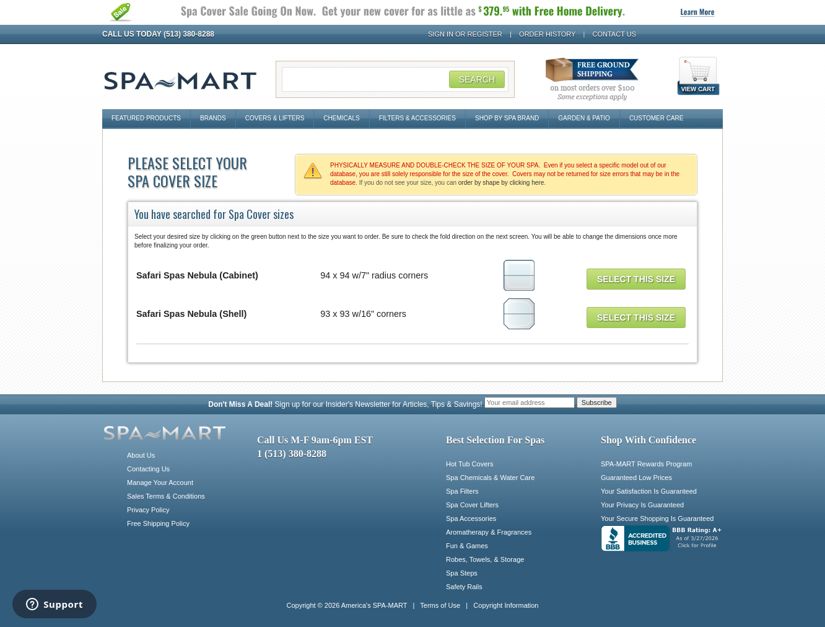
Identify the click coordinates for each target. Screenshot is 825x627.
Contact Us (615, 34)
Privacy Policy (148, 510)
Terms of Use (440, 605)
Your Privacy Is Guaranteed (642, 505)
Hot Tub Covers (469, 464)
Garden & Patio (584, 118)
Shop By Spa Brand (507, 118)
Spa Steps (462, 573)
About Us (141, 455)
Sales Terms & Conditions (166, 496)
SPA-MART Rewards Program (646, 464)
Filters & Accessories (417, 118)
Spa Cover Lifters (472, 505)
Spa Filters (462, 491)
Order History (547, 34)
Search (477, 79)
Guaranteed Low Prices (636, 477)
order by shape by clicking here (501, 182)
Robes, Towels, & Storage (485, 559)
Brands (213, 118)
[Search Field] (395, 79)
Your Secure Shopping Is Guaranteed (657, 518)
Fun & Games (467, 545)
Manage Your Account (160, 482)
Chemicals (341, 118)
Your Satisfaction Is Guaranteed (649, 491)
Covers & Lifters (275, 118)
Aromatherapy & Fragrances (488, 532)
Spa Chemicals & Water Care (490, 477)
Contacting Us (148, 469)
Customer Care (656, 118)
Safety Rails (464, 586)
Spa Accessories (471, 518)
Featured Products (146, 118)
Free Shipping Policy (158, 523)
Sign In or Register (465, 34)
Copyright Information (505, 605)
